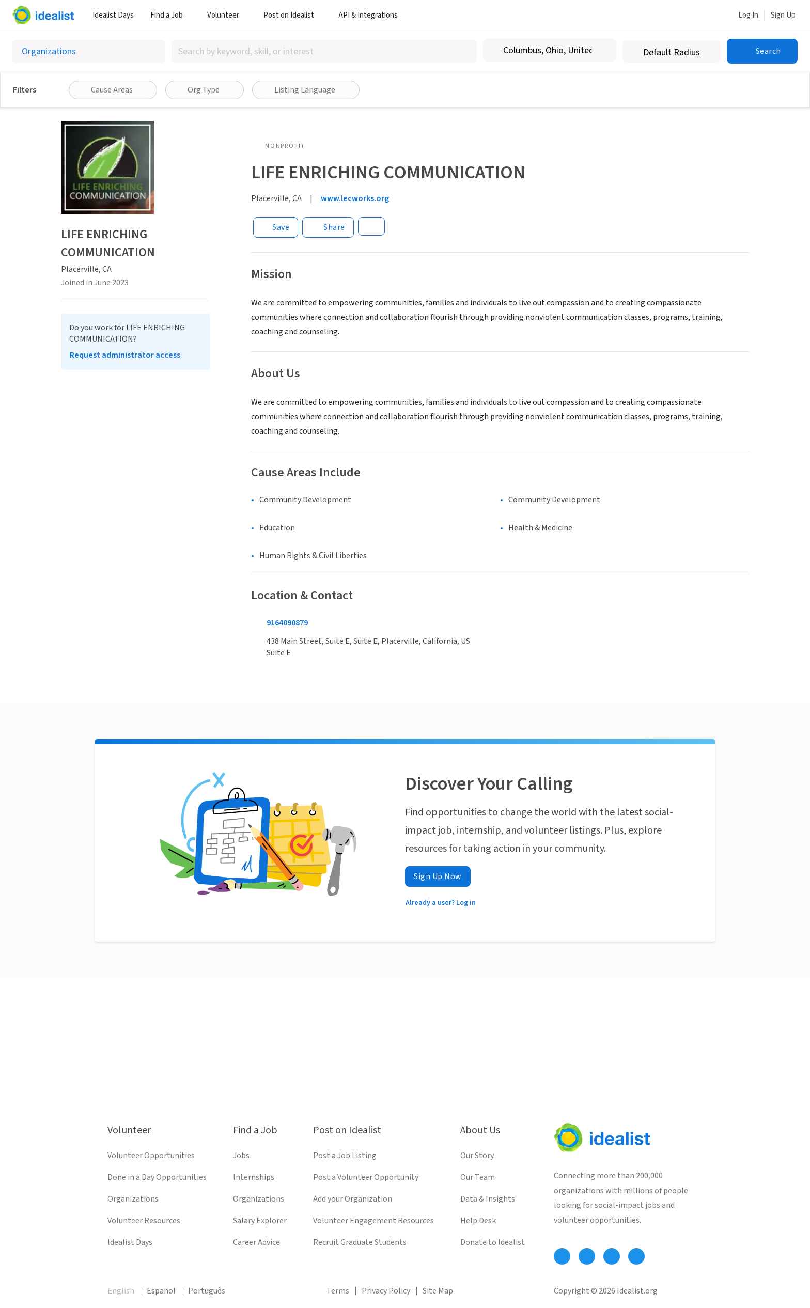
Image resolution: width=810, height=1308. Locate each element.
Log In (748, 15)
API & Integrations (372, 15)
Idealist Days (113, 15)
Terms (337, 1291)
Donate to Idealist (492, 1242)
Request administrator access (125, 355)
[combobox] (324, 51)
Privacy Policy (386, 1291)
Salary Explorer (260, 1220)
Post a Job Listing (345, 1155)
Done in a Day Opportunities (157, 1177)
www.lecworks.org (355, 198)
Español (161, 1291)
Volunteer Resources (143, 1220)
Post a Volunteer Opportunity (365, 1177)
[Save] (275, 227)
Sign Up (783, 15)
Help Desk (478, 1220)
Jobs (241, 1155)
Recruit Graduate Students (360, 1242)
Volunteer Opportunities (151, 1155)
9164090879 (287, 622)
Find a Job (170, 15)
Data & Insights (487, 1199)
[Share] (328, 227)
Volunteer (227, 15)
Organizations (133, 1199)
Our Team (477, 1177)
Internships (253, 1177)
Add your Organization (352, 1199)
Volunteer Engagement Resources (373, 1220)
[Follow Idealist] (562, 1256)
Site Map (438, 1291)
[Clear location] (601, 51)
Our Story (477, 1155)
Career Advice (256, 1242)
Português (206, 1291)
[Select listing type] (88, 51)
